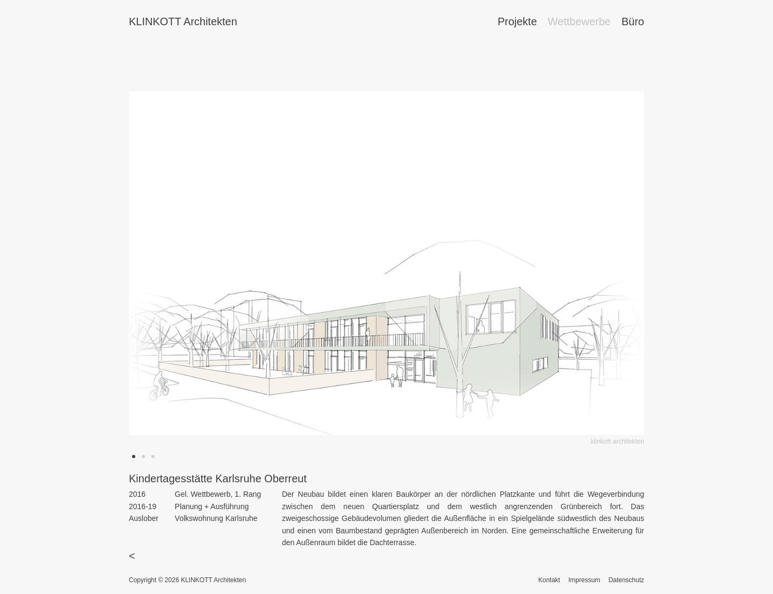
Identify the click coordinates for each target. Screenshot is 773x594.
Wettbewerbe (579, 21)
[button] (133, 456)
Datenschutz (626, 580)
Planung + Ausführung (212, 506)
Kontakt (549, 580)
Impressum (584, 580)
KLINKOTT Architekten (183, 21)
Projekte (517, 21)
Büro (633, 21)
